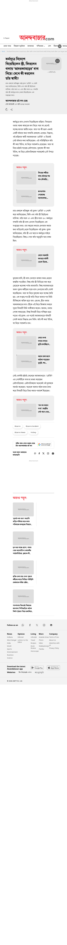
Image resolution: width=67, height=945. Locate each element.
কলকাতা (30, 46)
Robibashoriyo (44, 646)
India (9, 643)
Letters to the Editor (23, 641)
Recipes (33, 643)
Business (10, 655)
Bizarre (17, 426)
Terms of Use (54, 637)
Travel (33, 640)
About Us (52, 640)
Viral (3, 51)
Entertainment (12, 652)
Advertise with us (54, 644)
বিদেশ (56, 46)
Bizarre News (20, 432)
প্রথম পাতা (7, 46)
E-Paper (7, 38)
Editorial (20, 637)
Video (41, 643)
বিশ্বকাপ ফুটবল (19, 46)
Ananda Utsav (44, 637)
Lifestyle (34, 637)
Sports (9, 649)
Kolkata (10, 637)
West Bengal (11, 640)
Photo (41, 640)
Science (10, 658)
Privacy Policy (54, 648)
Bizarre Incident (32, 426)
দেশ (49, 46)
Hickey (33, 432)
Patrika (41, 649)
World (9, 646)
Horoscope (35, 651)
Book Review (33, 647)
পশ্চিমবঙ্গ (40, 46)
